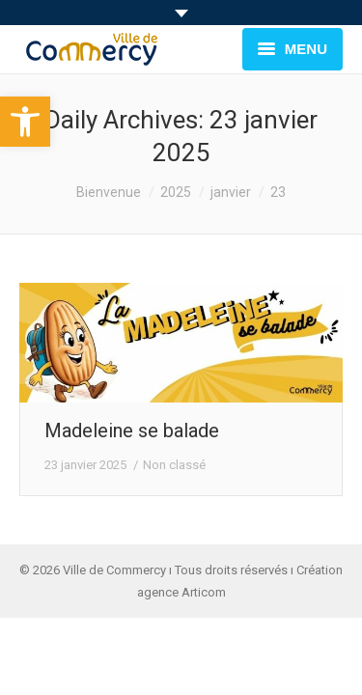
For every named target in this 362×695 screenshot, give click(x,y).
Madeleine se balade (131, 430)
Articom (203, 592)
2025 (175, 192)
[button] (25, 122)
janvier (230, 192)
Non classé (174, 465)
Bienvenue (108, 192)
